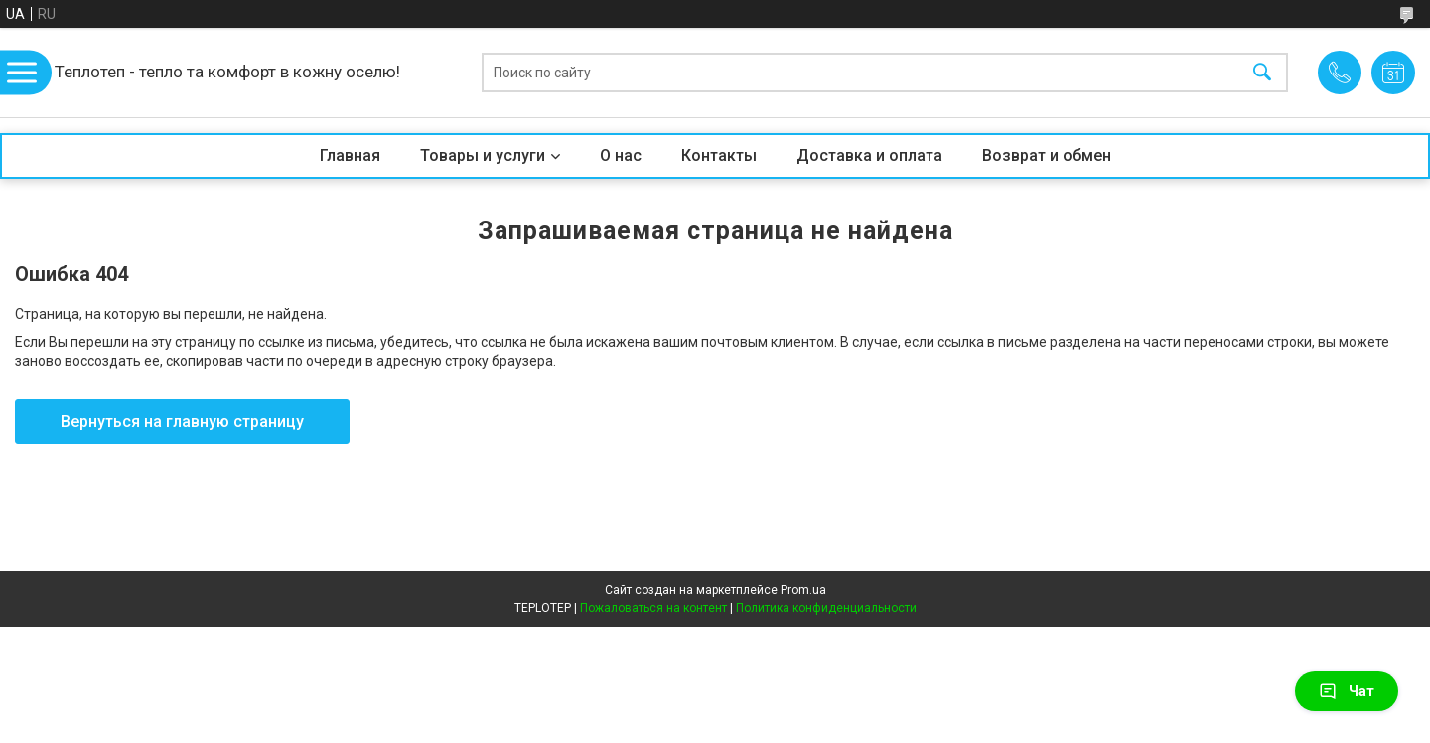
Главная (350, 155)
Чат (1346, 691)
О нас (621, 155)
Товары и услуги (482, 155)
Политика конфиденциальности (826, 608)
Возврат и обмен (1046, 155)
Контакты (719, 155)
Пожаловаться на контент (653, 608)
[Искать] (1262, 73)
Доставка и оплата (869, 155)
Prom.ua (803, 590)
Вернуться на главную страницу (182, 421)
